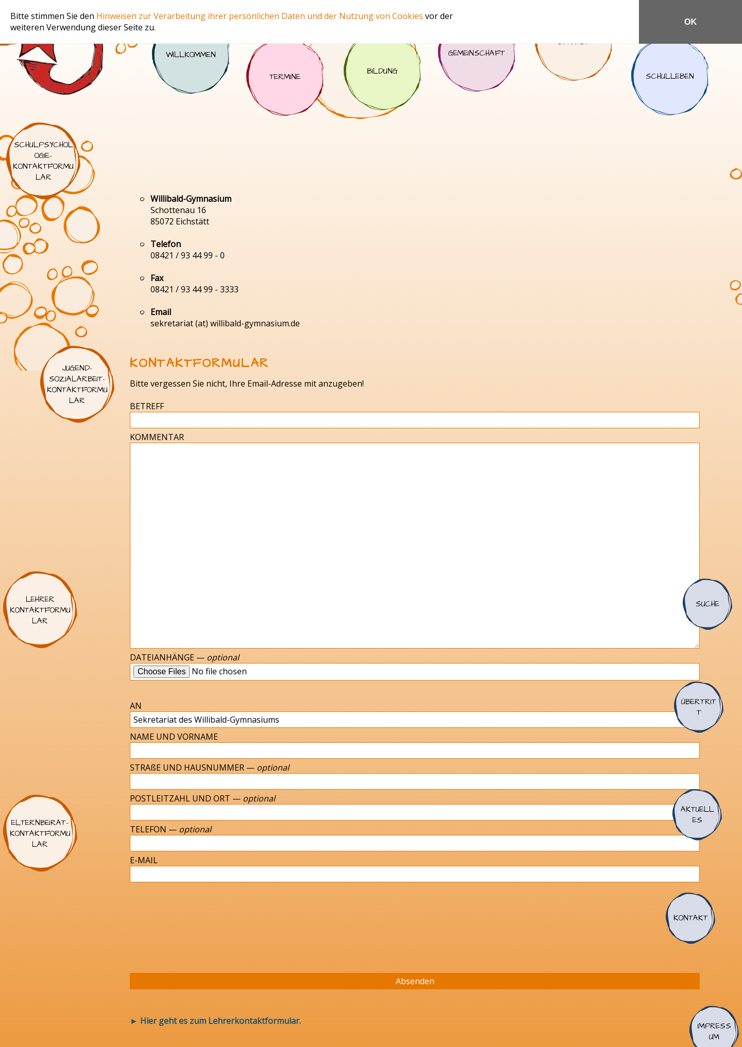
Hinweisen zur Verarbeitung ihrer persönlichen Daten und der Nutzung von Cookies (260, 16)
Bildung (382, 71)
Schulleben (670, 76)
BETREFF (147, 406)
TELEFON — (170, 829)
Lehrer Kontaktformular (40, 610)
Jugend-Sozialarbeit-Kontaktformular (77, 384)
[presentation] (211, 923)
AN (136, 705)
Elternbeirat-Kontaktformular (40, 833)
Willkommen (190, 55)
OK (690, 22)
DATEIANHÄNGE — (184, 657)
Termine (285, 77)
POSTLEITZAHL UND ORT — (202, 798)
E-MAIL (144, 860)
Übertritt (698, 707)
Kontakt (690, 918)
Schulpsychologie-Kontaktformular (43, 161)
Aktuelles (697, 815)
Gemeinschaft (476, 53)
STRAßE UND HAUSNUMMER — (209, 767)
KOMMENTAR (157, 437)
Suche (707, 604)
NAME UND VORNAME (174, 736)
